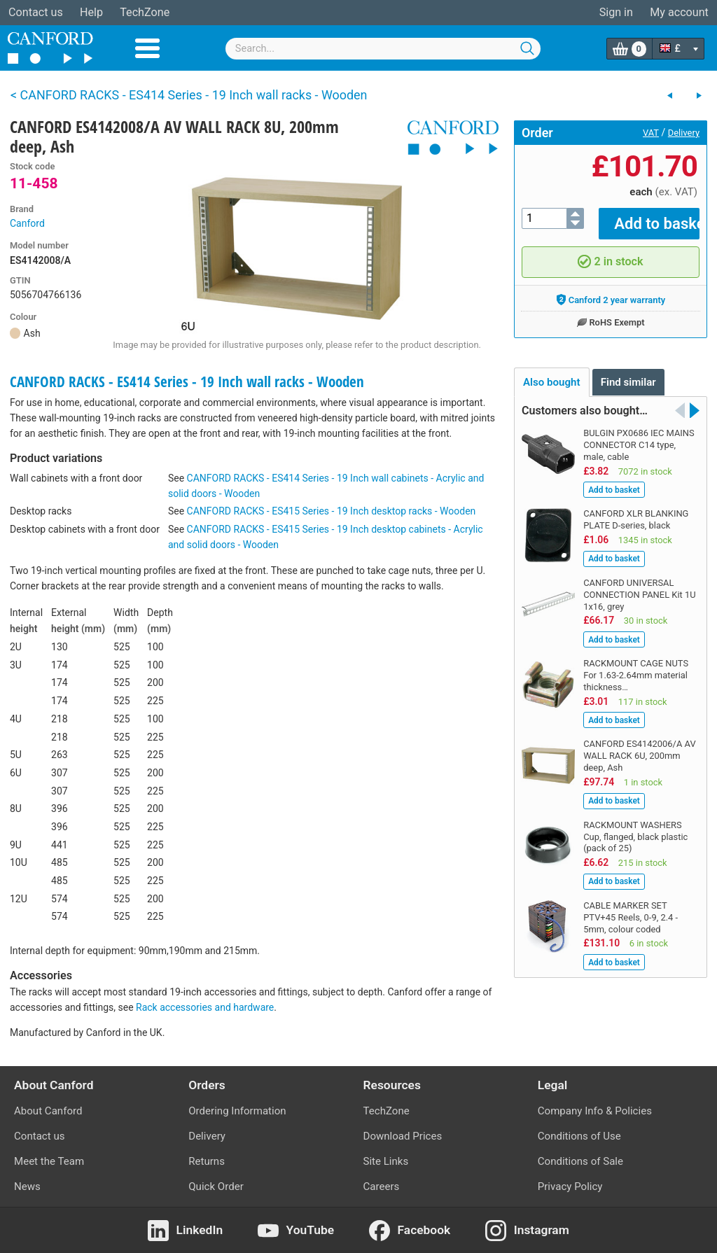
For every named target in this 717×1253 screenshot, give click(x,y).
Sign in (616, 12)
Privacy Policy (570, 1186)
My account (679, 12)
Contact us (35, 12)
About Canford (48, 1111)
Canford (27, 223)
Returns (206, 1161)
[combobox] (383, 48)
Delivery (683, 132)
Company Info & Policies (595, 1111)
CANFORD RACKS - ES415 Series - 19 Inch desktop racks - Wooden (331, 511)
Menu (147, 48)
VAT (651, 132)
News (27, 1186)
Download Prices (403, 1136)
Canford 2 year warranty (611, 289)
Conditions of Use (579, 1136)
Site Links (386, 1161)
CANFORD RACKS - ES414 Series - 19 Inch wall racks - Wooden (187, 381)
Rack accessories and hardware (205, 1007)
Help (91, 12)
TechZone (144, 12)
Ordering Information (237, 1111)
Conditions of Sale (580, 1161)
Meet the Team (49, 1161)
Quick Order (216, 1186)
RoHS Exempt (610, 312)
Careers (381, 1186)
